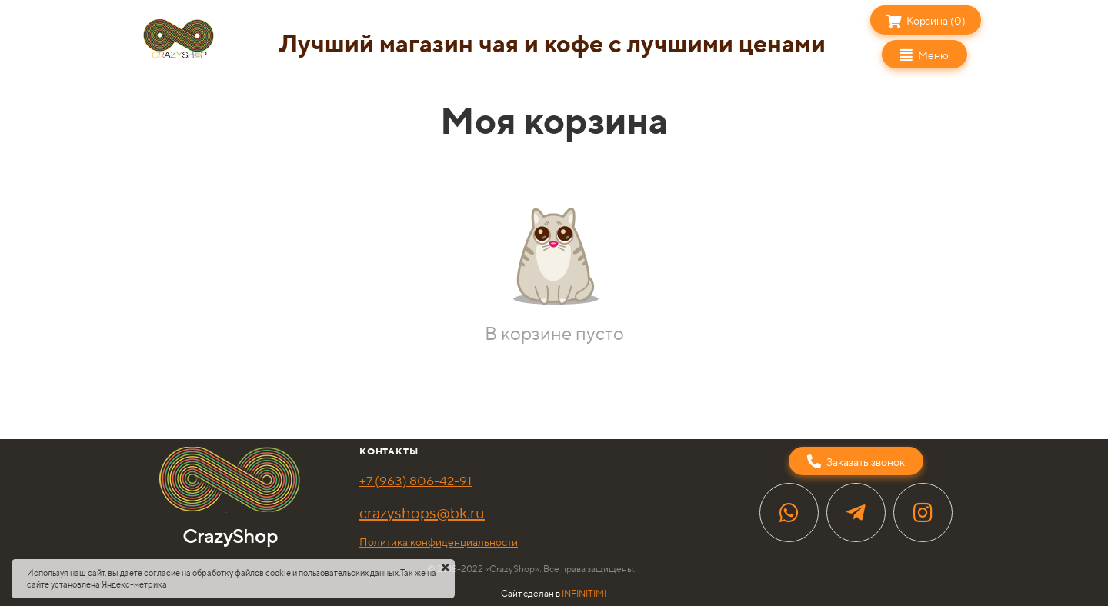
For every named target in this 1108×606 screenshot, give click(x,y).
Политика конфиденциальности (438, 542)
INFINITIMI (584, 593)
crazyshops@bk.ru (422, 512)
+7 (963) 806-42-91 (415, 480)
